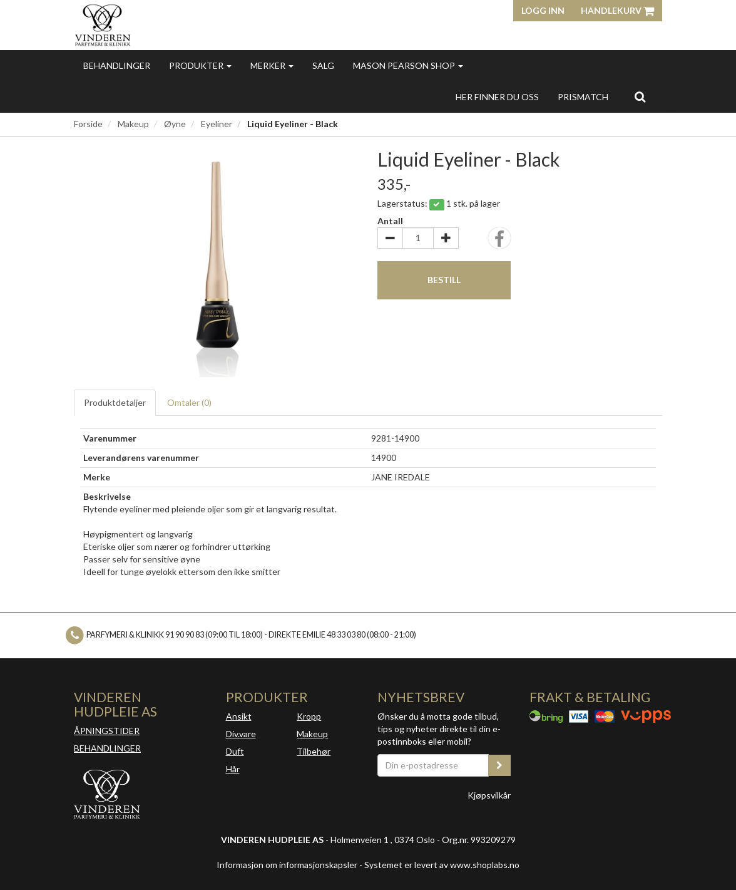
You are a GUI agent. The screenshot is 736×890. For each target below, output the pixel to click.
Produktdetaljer (115, 402)
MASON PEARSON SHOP (408, 65)
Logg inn (543, 10)
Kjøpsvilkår (489, 795)
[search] (640, 96)
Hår (233, 768)
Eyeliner (216, 123)
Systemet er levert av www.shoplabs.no (441, 864)
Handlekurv (617, 10)
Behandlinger (116, 65)
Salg (323, 65)
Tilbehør (313, 751)
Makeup (133, 123)
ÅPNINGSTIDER (107, 730)
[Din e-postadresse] (433, 765)
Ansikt (239, 716)
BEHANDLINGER (107, 748)
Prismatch (583, 96)
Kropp (309, 716)
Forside (88, 123)
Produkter (200, 65)
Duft (235, 751)
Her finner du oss (497, 96)
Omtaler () (189, 402)
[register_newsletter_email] (499, 765)
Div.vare (241, 733)
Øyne (175, 123)
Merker (272, 65)
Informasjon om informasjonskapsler (287, 864)
